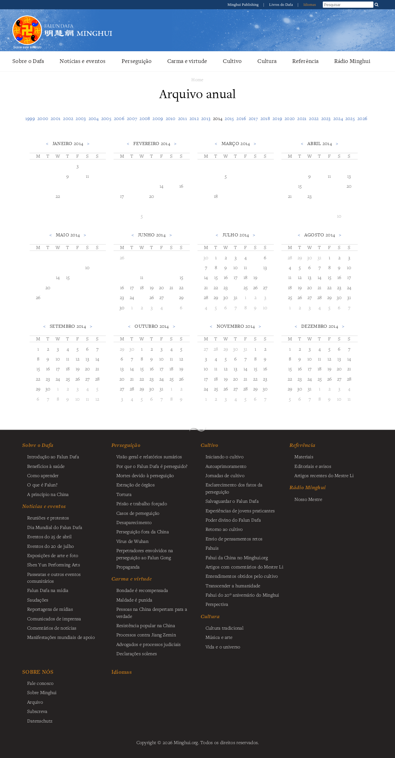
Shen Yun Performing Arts (53, 564)
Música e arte (219, 637)
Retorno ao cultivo (224, 529)
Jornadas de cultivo (225, 475)
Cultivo (232, 61)
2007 (132, 118)
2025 (350, 118)
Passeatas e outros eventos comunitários (54, 577)
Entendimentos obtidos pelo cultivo (242, 576)
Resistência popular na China (145, 625)
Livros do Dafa (281, 4)
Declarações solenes (136, 653)
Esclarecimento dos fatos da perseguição (234, 487)
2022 (313, 118)
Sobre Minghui (42, 692)
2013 (205, 118)
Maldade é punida (134, 600)
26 (38, 297)
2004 (94, 118)
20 (151, 196)
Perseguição (137, 61)
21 (290, 196)
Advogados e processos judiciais (148, 644)
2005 (106, 118)
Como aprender (43, 475)
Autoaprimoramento (226, 466)
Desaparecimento (134, 522)
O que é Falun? (42, 484)
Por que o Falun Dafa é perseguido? (152, 466)
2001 (55, 118)
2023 (326, 118)
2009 (157, 118)
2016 (241, 118)
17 (122, 196)
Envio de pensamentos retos (234, 538)
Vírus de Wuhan (132, 541)
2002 (68, 118)
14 (162, 186)
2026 (362, 118)
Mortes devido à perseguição (145, 475)
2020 (290, 118)
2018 (265, 118)
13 (349, 176)
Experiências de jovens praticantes (240, 510)
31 (236, 297)
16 (181, 186)
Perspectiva (217, 604)
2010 (171, 118)
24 (132, 297)
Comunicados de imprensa (54, 618)
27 (161, 297)
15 (300, 186)
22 (58, 196)
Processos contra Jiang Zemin (146, 634)
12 (300, 277)
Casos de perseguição (138, 513)
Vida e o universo (223, 646)
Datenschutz (39, 721)
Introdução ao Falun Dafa (53, 456)
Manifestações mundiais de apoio (61, 637)
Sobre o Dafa (28, 61)
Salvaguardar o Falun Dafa (232, 501)
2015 (229, 118)
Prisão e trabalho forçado (141, 503)
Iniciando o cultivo (224, 456)
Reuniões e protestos (48, 517)
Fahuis (212, 548)
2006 (119, 118)
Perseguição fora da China (142, 531)
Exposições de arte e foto (52, 555)
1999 (30, 118)
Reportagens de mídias (50, 609)
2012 (194, 118)
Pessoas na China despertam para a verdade (151, 612)
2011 (182, 118)
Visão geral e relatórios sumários (149, 456)
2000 (42, 118)
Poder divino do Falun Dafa (233, 520)
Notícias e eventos (83, 61)
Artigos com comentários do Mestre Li (244, 567)
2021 (301, 118)
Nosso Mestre (308, 499)
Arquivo (35, 702)
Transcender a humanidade (233, 585)
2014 (217, 118)
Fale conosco (40, 683)
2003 (81, 118)
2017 (253, 118)
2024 (338, 118)
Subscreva (37, 711)
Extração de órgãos (135, 484)
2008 (144, 118)
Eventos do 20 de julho (50, 546)
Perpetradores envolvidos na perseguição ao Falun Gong (144, 553)
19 (152, 287)
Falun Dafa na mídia (47, 590)
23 (309, 196)
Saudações (37, 600)
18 (216, 196)
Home (197, 79)
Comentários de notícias (52, 628)
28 (206, 297)
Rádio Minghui (352, 61)
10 (339, 216)
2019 (277, 118)
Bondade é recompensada (142, 590)
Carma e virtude (187, 61)
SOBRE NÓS (38, 671)
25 (245, 287)
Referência (305, 61)
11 (87, 176)
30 (122, 307)
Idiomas (309, 4)
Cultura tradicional (224, 628)
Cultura (266, 61)
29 (181, 297)
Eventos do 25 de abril (49, 536)
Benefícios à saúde (45, 466)
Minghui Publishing (243, 4)
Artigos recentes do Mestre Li (324, 475)
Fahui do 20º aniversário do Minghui (242, 595)
